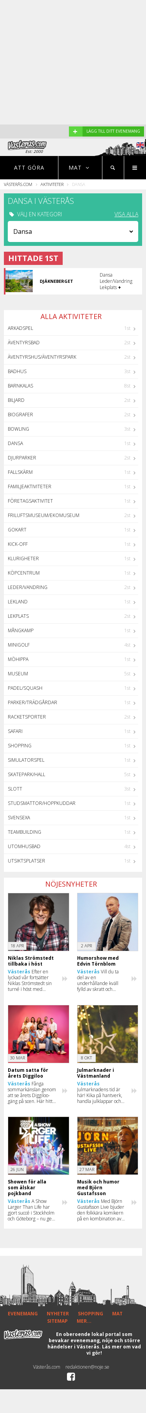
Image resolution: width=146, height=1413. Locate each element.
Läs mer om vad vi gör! (113, 1349)
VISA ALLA (126, 214)
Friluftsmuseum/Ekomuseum (43, 515)
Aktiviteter (51, 184)
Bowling (18, 429)
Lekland (18, 601)
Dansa (15, 443)
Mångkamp (20, 630)
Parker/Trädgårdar (32, 702)
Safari (15, 731)
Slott (15, 788)
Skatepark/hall (26, 774)
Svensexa (19, 817)
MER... (84, 1321)
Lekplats (18, 616)
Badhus (17, 371)
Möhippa (18, 659)
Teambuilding (24, 832)
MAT (117, 1313)
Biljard (16, 400)
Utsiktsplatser (26, 860)
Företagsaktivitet (30, 501)
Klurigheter (23, 558)
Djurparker (22, 457)
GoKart (17, 529)
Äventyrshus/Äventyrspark (42, 357)
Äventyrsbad (24, 342)
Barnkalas (20, 385)
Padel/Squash (25, 688)
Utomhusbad (24, 846)
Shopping (20, 745)
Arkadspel (20, 328)
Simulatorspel (26, 760)
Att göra (29, 167)
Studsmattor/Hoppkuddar (42, 803)
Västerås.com (18, 184)
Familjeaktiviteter (29, 486)
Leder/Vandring (27, 587)
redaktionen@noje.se (87, 1367)
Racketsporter (27, 717)
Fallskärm (20, 472)
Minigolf (19, 645)
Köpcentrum (24, 573)
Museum (18, 673)
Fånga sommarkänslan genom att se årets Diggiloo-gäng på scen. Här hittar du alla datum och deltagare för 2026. (32, 1092)
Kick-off (18, 544)
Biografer (20, 414)
